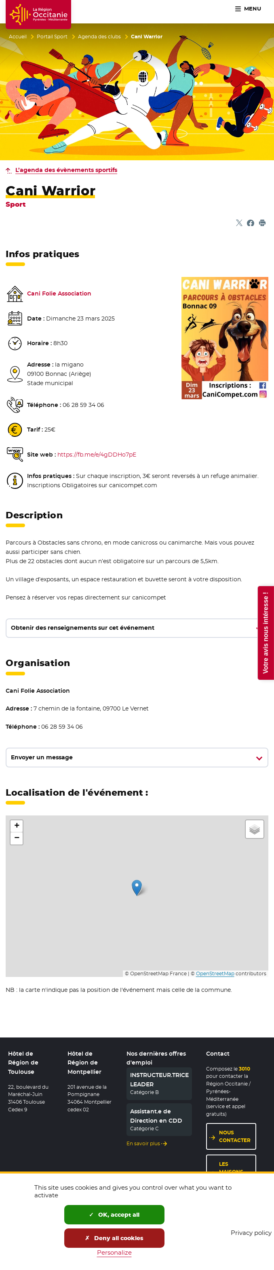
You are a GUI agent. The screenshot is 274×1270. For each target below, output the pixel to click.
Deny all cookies (114, 1238)
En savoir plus (143, 1143)
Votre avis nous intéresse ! (265, 632)
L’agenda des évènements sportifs (66, 170)
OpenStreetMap (215, 974)
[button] (137, 888)
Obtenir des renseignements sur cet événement (82, 627)
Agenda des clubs (99, 37)
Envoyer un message (42, 757)
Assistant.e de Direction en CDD (156, 1116)
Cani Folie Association (59, 293)
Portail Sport (52, 37)
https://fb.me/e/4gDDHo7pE (96, 454)
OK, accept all (114, 1214)
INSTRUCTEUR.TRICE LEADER (159, 1079)
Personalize (114, 1252)
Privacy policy (251, 1232)
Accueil (18, 37)
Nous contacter (235, 1136)
